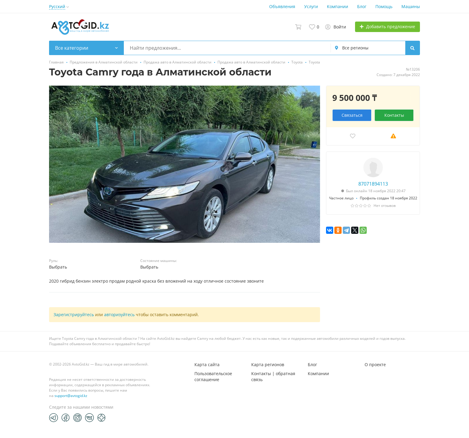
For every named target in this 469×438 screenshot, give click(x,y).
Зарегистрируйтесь (74, 314)
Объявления (282, 6)
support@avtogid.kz (70, 395)
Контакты (394, 115)
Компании (337, 6)
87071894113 (373, 184)
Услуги (311, 6)
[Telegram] (53, 417)
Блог (361, 6)
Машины (410, 6)
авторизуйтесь (119, 314)
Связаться (352, 115)
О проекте (375, 364)
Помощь (383, 6)
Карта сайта (207, 364)
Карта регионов (267, 364)
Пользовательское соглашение (213, 376)
